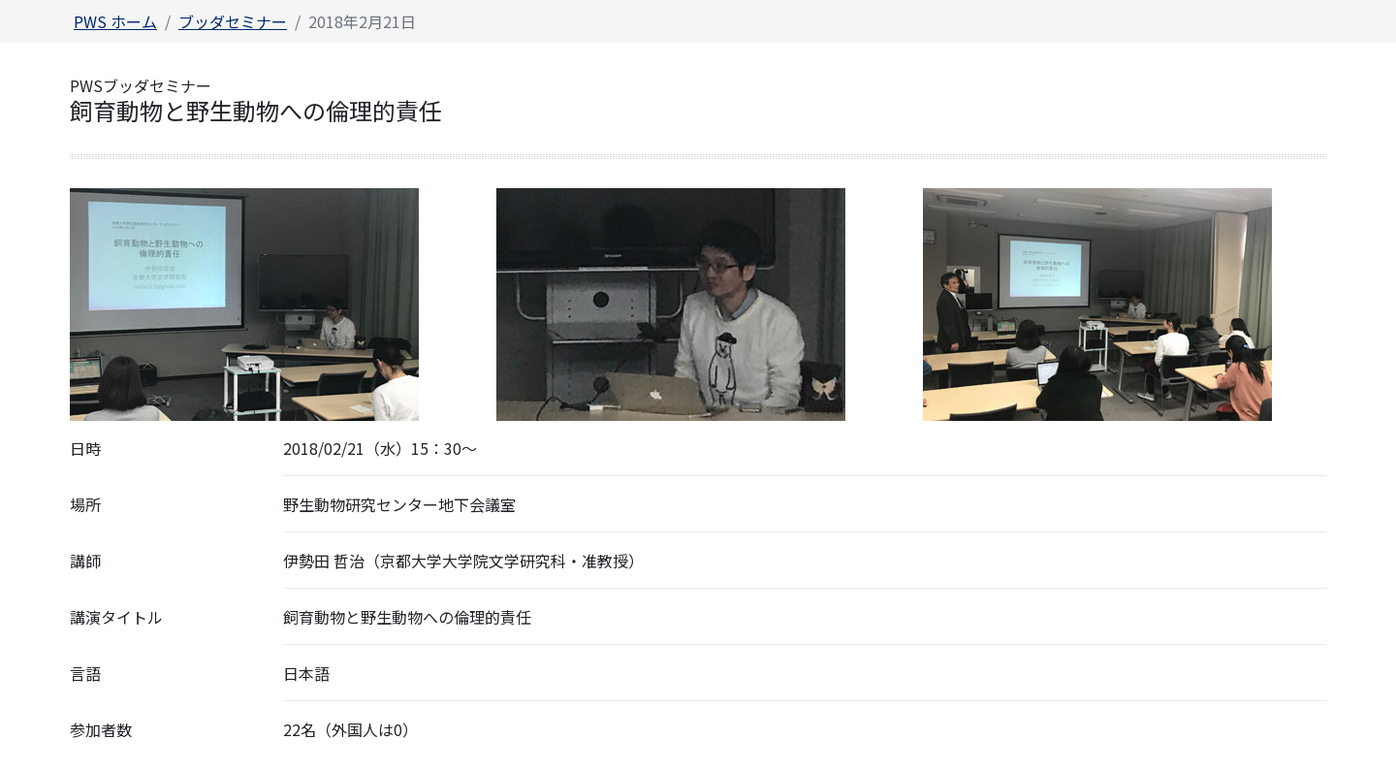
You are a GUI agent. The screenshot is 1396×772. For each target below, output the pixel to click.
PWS (115, 21)
